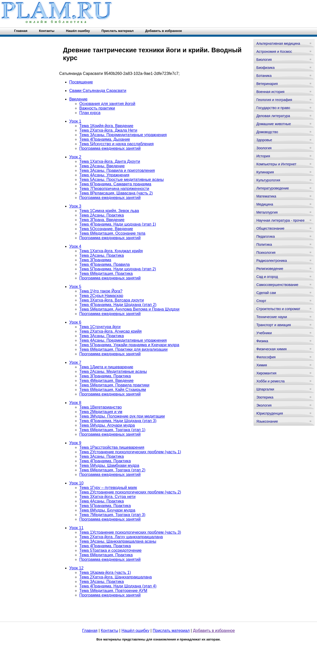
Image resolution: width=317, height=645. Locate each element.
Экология (263, 405)
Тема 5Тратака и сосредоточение (110, 550)
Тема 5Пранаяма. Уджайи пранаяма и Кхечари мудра (129, 345)
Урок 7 (75, 362)
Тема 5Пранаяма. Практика (105, 506)
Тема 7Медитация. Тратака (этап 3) (112, 515)
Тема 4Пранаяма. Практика (105, 461)
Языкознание (267, 421)
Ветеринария (267, 84)
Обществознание (270, 228)
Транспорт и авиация (273, 325)
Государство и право (273, 108)
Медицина (264, 204)
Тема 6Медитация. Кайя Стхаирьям (112, 389)
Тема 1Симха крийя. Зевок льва (109, 211)
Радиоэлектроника (271, 261)
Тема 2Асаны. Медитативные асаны (113, 371)
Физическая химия (271, 349)
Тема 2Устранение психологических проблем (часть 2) (130, 492)
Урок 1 (75, 121)
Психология (265, 253)
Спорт (261, 301)
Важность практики (97, 108)
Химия (261, 365)
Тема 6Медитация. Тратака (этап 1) (112, 430)
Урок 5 (75, 286)
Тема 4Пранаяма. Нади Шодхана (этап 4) (117, 586)
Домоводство (267, 132)
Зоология (263, 148)
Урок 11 (76, 528)
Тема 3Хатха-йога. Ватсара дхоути (111, 300)
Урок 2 (75, 157)
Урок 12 (76, 568)
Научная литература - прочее (280, 220)
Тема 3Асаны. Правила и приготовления (117, 170)
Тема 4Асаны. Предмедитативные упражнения (123, 340)
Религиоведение (269, 269)
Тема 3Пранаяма (95, 260)
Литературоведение (272, 188)
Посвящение (81, 82)
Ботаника (263, 76)
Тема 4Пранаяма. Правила (104, 264)
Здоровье (264, 140)
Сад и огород (267, 277)
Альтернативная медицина (278, 43)
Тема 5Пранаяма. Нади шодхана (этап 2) (117, 269)
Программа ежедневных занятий (110, 148)
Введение (78, 99)
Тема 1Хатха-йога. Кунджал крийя (111, 251)
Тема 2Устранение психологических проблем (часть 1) (130, 452)
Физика (262, 341)
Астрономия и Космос (274, 51)
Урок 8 (75, 403)
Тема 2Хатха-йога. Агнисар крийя (110, 331)
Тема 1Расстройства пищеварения (111, 447)
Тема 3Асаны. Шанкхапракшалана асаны (117, 541)
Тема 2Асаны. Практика (101, 215)
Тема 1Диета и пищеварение (106, 367)
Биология (264, 60)
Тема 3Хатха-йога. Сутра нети (107, 496)
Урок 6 (75, 322)
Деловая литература (273, 116)
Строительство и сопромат (278, 309)
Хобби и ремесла (270, 381)
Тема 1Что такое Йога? (100, 291)
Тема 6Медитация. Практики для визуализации (123, 349)
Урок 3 (75, 206)
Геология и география (274, 100)
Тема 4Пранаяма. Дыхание (104, 139)
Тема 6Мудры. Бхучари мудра (107, 510)
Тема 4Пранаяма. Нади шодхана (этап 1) (117, 224)
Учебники (264, 333)
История (263, 156)
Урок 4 (75, 246)
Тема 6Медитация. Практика (106, 273)
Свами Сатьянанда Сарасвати (97, 90)
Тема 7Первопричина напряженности (114, 188)
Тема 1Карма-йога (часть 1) (105, 572)
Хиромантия (266, 373)
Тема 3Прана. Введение (101, 220)
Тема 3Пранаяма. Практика (105, 376)
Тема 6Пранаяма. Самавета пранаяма (115, 184)
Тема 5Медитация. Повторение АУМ (113, 590)
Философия (265, 357)
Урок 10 (76, 483)
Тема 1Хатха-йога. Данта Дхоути (109, 161)
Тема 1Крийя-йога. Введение (106, 126)
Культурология (268, 180)
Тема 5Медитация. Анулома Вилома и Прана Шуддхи (129, 309)
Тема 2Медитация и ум (100, 412)
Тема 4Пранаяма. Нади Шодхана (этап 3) (117, 421)
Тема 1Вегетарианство (100, 407)
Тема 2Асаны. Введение (102, 166)
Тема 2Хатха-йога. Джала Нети (108, 130)
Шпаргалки (265, 389)
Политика (264, 244)
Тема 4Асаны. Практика (101, 501)
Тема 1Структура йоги (100, 327)
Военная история (270, 92)
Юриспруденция (269, 413)
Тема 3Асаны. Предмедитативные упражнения (123, 135)
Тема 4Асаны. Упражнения (104, 175)
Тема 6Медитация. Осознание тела (112, 233)
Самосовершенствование (277, 285)
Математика (266, 196)
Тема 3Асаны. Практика (101, 336)
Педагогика (265, 236)
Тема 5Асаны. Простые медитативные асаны (121, 179)
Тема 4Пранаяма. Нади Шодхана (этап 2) (117, 305)
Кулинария (265, 172)
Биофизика (265, 68)
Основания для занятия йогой (107, 104)
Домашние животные (273, 124)
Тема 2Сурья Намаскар (101, 295)
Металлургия (267, 212)
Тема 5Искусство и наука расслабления (116, 144)
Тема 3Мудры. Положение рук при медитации (122, 416)
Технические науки (271, 317)
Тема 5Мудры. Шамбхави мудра (109, 465)
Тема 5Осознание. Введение (106, 229)
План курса (89, 113)
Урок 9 (75, 443)
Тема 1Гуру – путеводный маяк (108, 487)
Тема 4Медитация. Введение (106, 380)
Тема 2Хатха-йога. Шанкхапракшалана (115, 577)
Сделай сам (266, 293)
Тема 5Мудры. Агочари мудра (107, 425)
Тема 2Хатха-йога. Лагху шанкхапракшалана (121, 537)
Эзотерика (264, 397)
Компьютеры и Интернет (276, 164)
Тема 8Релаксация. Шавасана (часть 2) (116, 193)
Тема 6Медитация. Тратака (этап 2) (112, 470)
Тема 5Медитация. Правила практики (114, 385)
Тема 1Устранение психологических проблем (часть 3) (130, 532)
